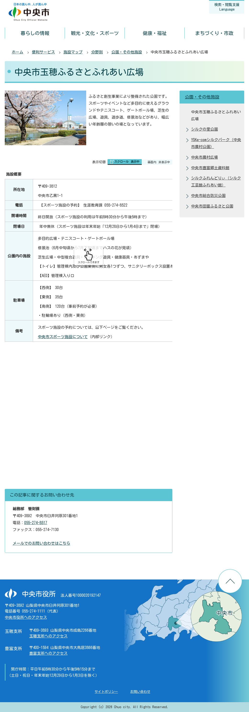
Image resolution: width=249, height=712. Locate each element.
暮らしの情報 (35, 33)
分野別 (97, 52)
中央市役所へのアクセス (26, 617)
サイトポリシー (106, 691)
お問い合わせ (140, 691)
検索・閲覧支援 (226, 7)
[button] (125, 162)
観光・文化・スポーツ (95, 33)
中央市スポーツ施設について (63, 337)
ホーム (17, 52)
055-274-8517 (35, 523)
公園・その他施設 (126, 52)
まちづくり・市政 (214, 33)
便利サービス (43, 52)
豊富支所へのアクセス (48, 653)
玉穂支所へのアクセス (48, 636)
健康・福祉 (155, 33)
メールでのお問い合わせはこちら (41, 543)
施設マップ (73, 52)
